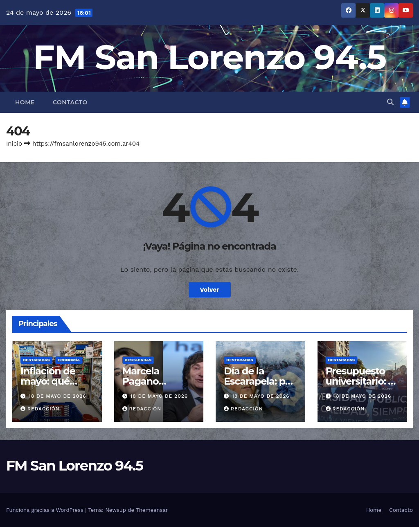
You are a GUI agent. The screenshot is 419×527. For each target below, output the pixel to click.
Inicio (14, 143)
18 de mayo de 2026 (57, 396)
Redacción (40, 409)
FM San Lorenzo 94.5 (209, 57)
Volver (209, 289)
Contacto (70, 102)
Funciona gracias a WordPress (45, 510)
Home (25, 102)
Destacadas (36, 360)
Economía (69, 360)
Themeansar (152, 510)
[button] (390, 102)
